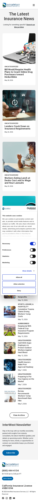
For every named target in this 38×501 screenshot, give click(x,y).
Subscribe (10, 453)
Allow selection (19, 284)
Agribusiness (23, 323)
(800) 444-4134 (10, 470)
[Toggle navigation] (33, 5)
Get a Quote (7, 478)
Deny (19, 290)
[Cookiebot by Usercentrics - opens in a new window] (27, 208)
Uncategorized (11, 67)
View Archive (19, 415)
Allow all (19, 277)
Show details (27, 271)
